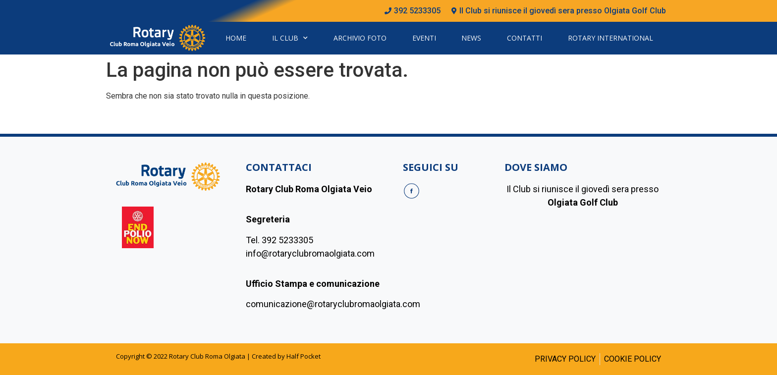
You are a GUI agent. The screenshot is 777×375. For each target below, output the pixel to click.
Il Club (290, 38)
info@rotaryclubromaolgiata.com (310, 253)
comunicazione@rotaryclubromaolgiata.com (333, 304)
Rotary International (610, 38)
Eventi (424, 38)
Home (235, 38)
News (471, 38)
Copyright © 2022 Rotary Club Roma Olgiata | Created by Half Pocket (218, 356)
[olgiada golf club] (582, 269)
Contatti (524, 38)
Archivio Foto (360, 38)
